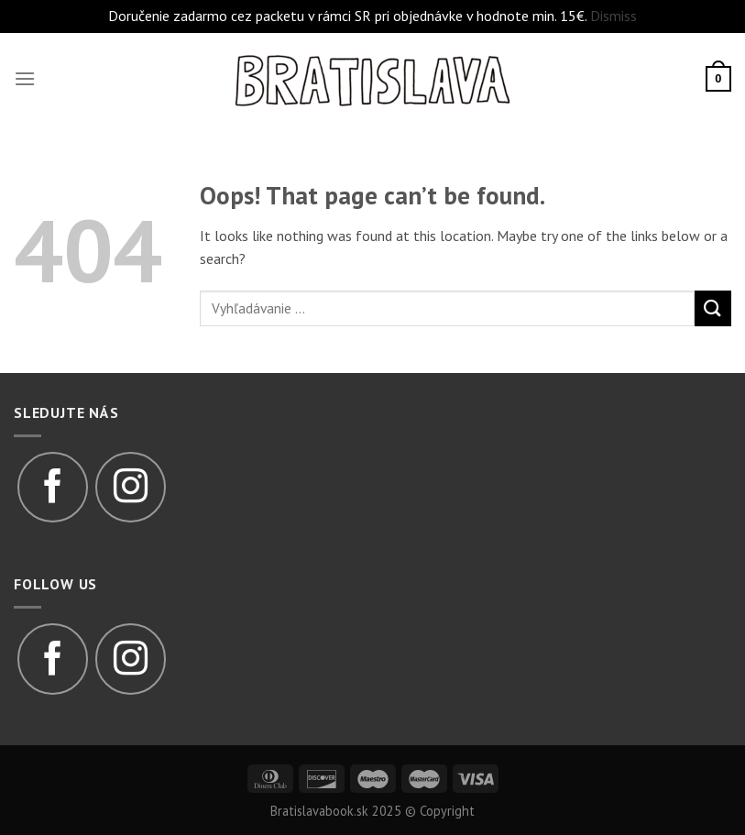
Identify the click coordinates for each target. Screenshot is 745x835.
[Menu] (25, 78)
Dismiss (613, 15)
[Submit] (713, 308)
